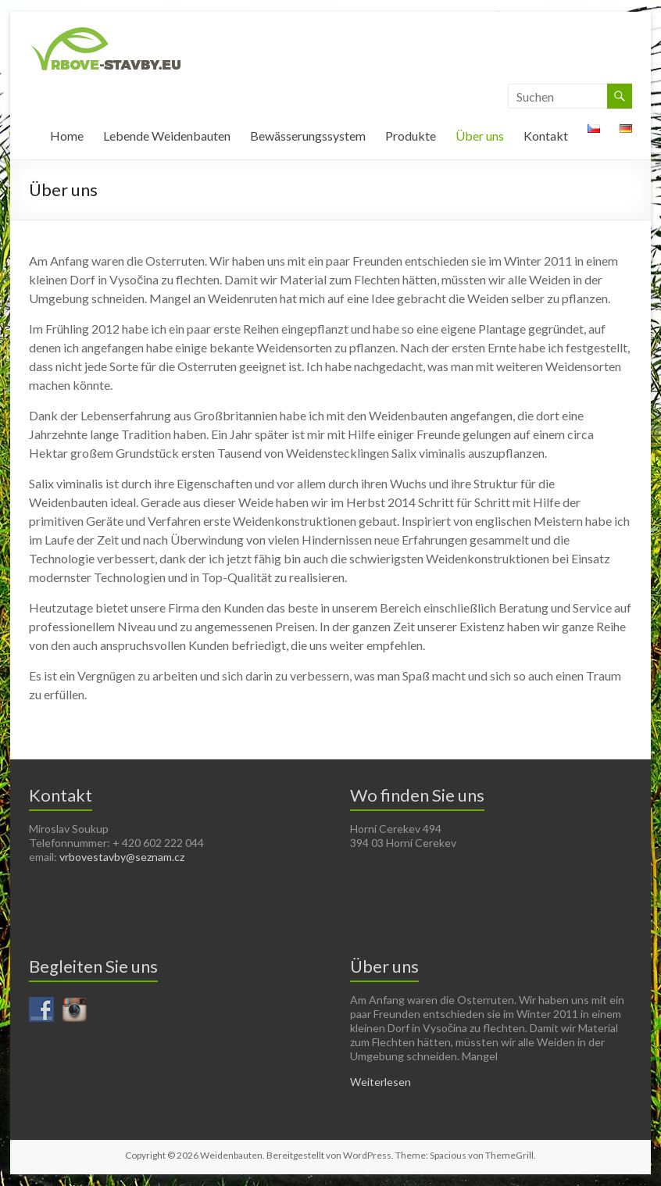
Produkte (410, 135)
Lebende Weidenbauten (166, 135)
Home (67, 135)
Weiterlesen (380, 1081)
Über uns (480, 135)
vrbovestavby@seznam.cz (121, 856)
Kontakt (545, 135)
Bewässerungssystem (308, 135)
